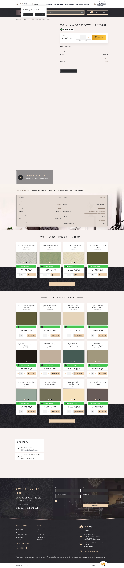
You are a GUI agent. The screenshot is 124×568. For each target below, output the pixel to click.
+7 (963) (89, 538)
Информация (79, 4)
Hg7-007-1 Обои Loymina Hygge (73, 383)
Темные (39, 532)
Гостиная (91, 213)
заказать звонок (101, 6)
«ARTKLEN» (92, 565)
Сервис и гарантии (69, 4)
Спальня (86, 213)
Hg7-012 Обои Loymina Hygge (98, 246)
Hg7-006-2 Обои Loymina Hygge (73, 345)
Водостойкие (105, 65)
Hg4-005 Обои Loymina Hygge (50, 246)
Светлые (39, 529)
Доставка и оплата (58, 4)
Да (28, 14)
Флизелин (102, 197)
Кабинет (93, 211)
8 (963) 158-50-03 (102, 3)
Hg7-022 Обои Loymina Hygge (26, 345)
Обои (26, 19)
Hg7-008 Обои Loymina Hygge (50, 307)
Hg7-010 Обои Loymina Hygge (98, 383)
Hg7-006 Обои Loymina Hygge (26, 383)
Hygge (106, 61)
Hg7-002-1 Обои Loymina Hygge (73, 307)
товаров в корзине (99, 12)
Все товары (40, 539)
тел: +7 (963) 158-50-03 (27, 449)
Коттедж (98, 211)
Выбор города (40, 14)
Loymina (106, 58)
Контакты (86, 4)
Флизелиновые (101, 208)
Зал (95, 213)
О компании (49, 4)
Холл (89, 211)
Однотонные (40, 534)
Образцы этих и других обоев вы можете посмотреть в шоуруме (36, 179)
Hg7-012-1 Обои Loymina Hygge (50, 383)
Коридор (98, 213)
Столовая (103, 213)
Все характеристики (68, 71)
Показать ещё (62, 421)
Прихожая (102, 211)
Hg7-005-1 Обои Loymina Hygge (97, 307)
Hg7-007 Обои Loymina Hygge (50, 345)
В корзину (99, 37)
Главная (18, 19)
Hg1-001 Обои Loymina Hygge (26, 246)
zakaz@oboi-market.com (102, 1)
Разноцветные (41, 537)
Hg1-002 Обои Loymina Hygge (74, 246)
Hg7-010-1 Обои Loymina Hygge (97, 345)
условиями (67, 505)
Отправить (95, 505)
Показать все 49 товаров (62, 284)
